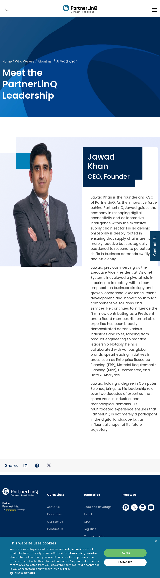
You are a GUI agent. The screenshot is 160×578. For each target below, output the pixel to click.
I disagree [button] (125, 562)
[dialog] (80, 557)
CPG (87, 522)
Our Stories (55, 522)
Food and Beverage (98, 507)
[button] (55, 573)
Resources (54, 514)
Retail (88, 514)
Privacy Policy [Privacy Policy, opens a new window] (62, 569)
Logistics (90, 529)
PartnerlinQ (80, 9)
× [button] (155, 541)
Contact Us (55, 529)
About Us (53, 507)
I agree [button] (125, 552)
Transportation (94, 536)
